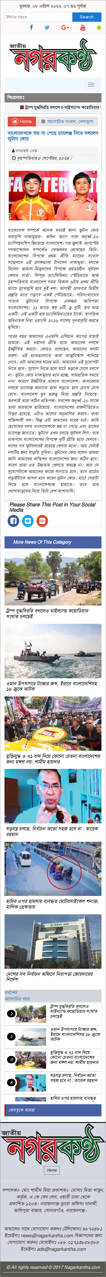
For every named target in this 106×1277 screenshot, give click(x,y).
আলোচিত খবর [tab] (17, 999)
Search (87, 16)
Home (22, 121)
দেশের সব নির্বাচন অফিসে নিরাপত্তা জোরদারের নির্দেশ (49, 977)
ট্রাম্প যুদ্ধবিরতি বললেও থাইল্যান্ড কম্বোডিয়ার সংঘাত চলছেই (47, 614)
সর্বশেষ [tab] (11, 993)
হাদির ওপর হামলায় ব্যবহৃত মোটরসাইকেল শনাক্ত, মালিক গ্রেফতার (52, 904)
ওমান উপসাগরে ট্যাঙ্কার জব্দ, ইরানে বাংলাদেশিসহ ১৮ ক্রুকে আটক (51, 686)
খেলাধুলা (85, 121)
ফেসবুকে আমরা (21, 1110)
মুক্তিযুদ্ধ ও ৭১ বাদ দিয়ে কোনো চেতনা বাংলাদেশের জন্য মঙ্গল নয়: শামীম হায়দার (53, 759)
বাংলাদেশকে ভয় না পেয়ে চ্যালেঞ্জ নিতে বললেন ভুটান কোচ (53, 136)
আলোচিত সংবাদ (61, 121)
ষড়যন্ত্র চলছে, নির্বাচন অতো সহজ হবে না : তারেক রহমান (52, 832)
